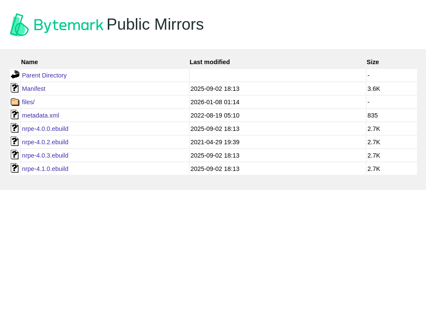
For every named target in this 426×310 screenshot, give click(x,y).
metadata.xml (40, 115)
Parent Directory (44, 75)
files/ (28, 102)
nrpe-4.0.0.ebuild (45, 128)
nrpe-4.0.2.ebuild (45, 142)
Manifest (33, 88)
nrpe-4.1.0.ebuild (45, 168)
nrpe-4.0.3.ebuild (45, 155)
